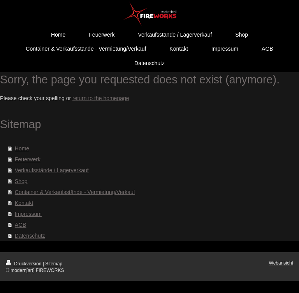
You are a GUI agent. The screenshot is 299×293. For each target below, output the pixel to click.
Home (22, 148)
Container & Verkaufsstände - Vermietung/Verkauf (75, 192)
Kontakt (24, 203)
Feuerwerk (27, 159)
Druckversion (24, 264)
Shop (21, 181)
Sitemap (53, 264)
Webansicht (281, 263)
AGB (20, 225)
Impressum (28, 214)
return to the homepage (100, 98)
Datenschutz (30, 236)
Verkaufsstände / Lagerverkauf (52, 170)
